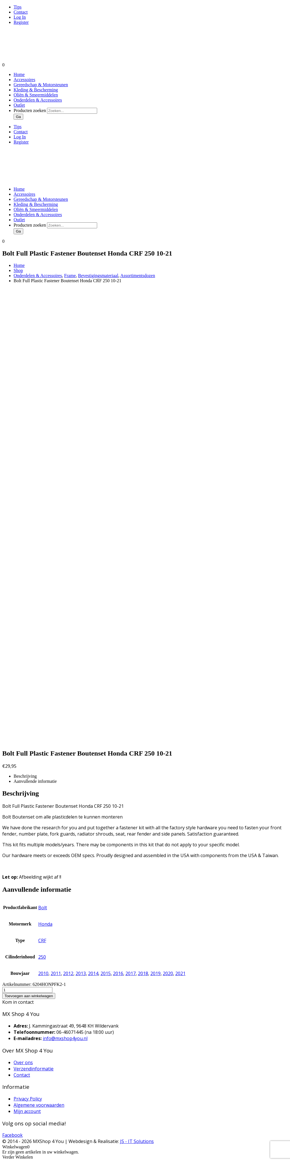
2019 (155, 973)
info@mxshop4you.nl (65, 1038)
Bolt (42, 907)
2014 (93, 973)
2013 (81, 973)
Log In (20, 17)
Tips (18, 7)
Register (21, 22)
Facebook (12, 1135)
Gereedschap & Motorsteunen (41, 84)
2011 (56, 973)
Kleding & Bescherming (36, 89)
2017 (130, 973)
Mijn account (27, 1111)
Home (19, 74)
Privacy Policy (28, 1099)
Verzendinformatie (34, 1069)
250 (42, 957)
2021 (180, 973)
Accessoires (24, 79)
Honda (45, 924)
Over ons (23, 1062)
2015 (106, 973)
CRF (42, 940)
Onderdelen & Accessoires (38, 100)
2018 (143, 973)
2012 (68, 973)
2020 (168, 973)
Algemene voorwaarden (39, 1105)
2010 (43, 973)
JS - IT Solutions (137, 1141)
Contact (21, 12)
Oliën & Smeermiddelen (36, 94)
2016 (118, 973)
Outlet (19, 105)
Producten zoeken (30, 110)
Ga (18, 117)
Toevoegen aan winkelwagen (29, 996)
